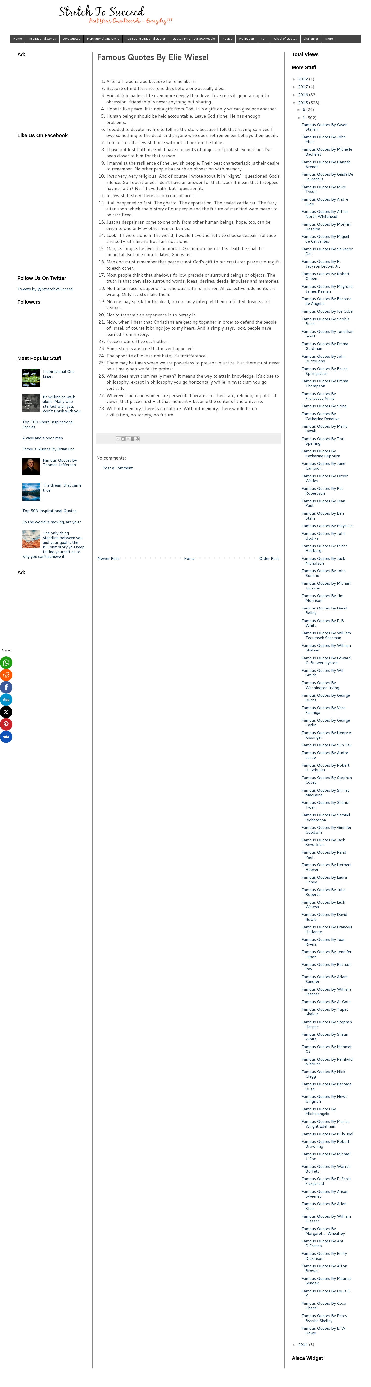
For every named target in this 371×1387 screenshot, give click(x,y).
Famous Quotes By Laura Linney (324, 879)
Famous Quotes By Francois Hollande (327, 929)
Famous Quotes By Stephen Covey (327, 780)
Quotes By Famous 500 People (194, 38)
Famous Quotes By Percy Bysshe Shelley (324, 1318)
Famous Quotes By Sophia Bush (325, 321)
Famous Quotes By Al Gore (326, 1001)
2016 (303, 94)
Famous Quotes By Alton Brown (324, 1268)
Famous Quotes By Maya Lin (327, 525)
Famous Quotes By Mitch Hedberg (325, 548)
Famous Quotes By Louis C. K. (326, 1293)
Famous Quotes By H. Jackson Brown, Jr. (321, 263)
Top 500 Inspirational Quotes (146, 38)
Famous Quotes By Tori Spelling (323, 441)
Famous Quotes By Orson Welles (325, 478)
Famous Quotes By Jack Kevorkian (323, 842)
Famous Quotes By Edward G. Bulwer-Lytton (326, 660)
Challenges (311, 38)
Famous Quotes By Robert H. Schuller (326, 767)
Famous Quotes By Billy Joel (327, 1133)
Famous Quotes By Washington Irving (320, 685)
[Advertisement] (188, 513)
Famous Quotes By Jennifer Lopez (327, 954)
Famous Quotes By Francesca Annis (319, 396)
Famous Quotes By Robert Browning (326, 1143)
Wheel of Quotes (285, 38)
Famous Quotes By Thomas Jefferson (60, 462)
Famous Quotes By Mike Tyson (324, 189)
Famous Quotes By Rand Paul (324, 854)
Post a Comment (118, 468)
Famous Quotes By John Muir (324, 139)
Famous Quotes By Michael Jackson (326, 585)
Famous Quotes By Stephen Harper (327, 1024)
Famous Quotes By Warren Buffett (326, 1168)
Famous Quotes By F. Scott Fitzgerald (326, 1181)
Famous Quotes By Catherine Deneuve (320, 416)
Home (17, 38)
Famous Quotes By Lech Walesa (323, 904)
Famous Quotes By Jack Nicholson (323, 560)
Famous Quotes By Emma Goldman (325, 346)
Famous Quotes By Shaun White (325, 1036)
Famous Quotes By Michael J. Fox (326, 1156)
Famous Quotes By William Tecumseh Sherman (326, 635)
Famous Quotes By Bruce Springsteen (325, 371)
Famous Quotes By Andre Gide (325, 201)
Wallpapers (247, 38)
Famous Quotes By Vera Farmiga (323, 710)
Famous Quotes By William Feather (326, 991)
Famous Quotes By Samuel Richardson (326, 817)
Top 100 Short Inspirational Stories (48, 424)
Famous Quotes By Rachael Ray (326, 966)
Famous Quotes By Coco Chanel (324, 1305)
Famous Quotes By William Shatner (326, 647)
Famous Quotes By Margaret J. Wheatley (323, 1231)
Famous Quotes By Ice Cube (327, 311)
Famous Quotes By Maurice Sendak (326, 1280)
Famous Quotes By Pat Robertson (322, 490)
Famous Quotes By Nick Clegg (323, 1074)
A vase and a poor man (42, 438)
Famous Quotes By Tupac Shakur (325, 1011)
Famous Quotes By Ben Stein (323, 515)
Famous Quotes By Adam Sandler (325, 979)
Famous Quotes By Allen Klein (324, 1206)
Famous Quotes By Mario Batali (325, 428)
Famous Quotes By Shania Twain (325, 804)
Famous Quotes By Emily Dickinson (324, 1255)
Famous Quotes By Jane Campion (323, 466)
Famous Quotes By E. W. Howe (324, 1330)
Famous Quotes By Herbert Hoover (326, 867)
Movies (227, 38)
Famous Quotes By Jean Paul (323, 503)
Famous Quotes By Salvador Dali (327, 251)
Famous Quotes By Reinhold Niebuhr (327, 1061)
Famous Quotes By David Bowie (324, 916)
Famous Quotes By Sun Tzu (327, 745)
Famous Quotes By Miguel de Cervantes (325, 238)
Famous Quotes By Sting (324, 406)
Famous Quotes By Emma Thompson (325, 383)
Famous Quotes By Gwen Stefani (324, 127)
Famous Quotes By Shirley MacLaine (325, 792)
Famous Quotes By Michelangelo (319, 1111)
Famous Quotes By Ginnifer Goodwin (327, 829)
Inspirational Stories (42, 38)
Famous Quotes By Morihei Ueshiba (326, 226)
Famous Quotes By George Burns (326, 697)
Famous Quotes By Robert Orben (326, 276)
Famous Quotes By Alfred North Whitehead (325, 214)
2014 (303, 1344)
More (329, 38)
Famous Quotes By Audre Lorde (325, 755)
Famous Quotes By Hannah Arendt (326, 164)
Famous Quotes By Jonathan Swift (327, 333)
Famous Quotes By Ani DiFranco (322, 1243)
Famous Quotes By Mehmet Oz (327, 1049)
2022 (303, 79)
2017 (303, 86)
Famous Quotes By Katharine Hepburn (321, 453)
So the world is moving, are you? (51, 522)
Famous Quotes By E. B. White (323, 623)
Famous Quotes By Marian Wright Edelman (325, 1123)
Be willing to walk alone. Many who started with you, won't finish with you (62, 404)
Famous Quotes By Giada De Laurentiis (327, 176)
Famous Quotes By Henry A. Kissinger (327, 735)
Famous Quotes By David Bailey (324, 610)
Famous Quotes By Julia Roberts (323, 892)
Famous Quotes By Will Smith (323, 672)
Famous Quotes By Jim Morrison (322, 598)
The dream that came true (62, 487)
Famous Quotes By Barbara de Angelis (326, 301)
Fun (263, 38)
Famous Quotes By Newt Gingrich (324, 1098)
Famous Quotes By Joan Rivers (323, 941)
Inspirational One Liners (103, 38)
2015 (303, 102)
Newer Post (108, 558)
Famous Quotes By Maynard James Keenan (327, 288)
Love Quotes (71, 38)
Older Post (269, 558)
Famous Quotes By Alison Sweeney (325, 1193)
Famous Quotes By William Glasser (326, 1218)
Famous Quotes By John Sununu (324, 573)
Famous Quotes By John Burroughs (324, 358)
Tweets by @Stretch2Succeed (45, 289)
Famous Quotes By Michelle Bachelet (327, 151)
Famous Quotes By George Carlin (326, 722)
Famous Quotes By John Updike (324, 535)
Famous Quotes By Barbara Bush (326, 1086)
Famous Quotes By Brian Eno (48, 449)
